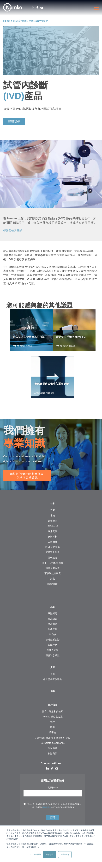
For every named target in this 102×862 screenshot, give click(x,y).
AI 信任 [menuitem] (52, 638)
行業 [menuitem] (52, 507)
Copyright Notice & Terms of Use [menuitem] (52, 744)
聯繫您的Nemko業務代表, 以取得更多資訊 (27, 479)
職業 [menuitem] (52, 733)
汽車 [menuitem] (52, 514)
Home (6, 20)
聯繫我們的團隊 (13, 230)
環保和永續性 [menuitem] (53, 660)
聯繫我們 (14, 121)
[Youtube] (41, 7)
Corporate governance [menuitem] (53, 749)
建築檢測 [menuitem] (52, 524)
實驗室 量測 (20, 20)
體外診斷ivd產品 (38, 20)
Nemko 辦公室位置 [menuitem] (53, 722)
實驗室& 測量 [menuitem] (53, 556)
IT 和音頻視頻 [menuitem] (52, 551)
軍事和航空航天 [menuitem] (52, 577)
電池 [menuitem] (52, 519)
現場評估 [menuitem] (52, 649)
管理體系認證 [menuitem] (53, 644)
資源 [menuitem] (52, 672)
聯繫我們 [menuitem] (52, 759)
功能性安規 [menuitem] (52, 654)
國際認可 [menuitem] (52, 618)
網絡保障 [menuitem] (52, 633)
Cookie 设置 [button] (35, 854)
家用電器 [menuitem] (52, 535)
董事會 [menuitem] (52, 738)
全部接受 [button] (50, 854)
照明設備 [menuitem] (52, 561)
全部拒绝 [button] (65, 854)
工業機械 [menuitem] (52, 545)
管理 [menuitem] (52, 728)
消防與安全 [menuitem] (52, 530)
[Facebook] (37, 7)
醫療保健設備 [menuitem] (53, 572)
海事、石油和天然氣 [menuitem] (52, 566)
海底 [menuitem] (52, 582)
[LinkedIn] (33, 7)
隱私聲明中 (46, 813)
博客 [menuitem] (52, 696)
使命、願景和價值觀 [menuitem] (52, 717)
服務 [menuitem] (52, 611)
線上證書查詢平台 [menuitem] (52, 684)
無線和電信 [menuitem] (52, 587)
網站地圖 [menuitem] (52, 754)
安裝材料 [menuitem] (52, 540)
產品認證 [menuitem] (52, 623)
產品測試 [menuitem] (52, 628)
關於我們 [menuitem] (52, 710)
